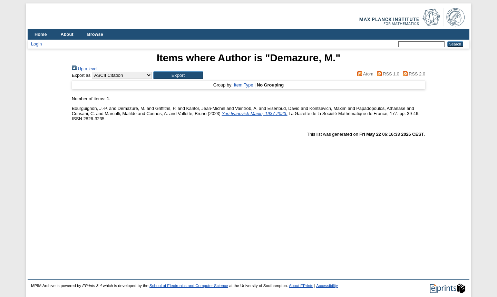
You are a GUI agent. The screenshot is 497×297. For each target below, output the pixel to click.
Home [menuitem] (41, 34)
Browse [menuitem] (95, 34)
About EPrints (301, 286)
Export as (81, 75)
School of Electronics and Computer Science (188, 286)
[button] (178, 75)
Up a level (84, 68)
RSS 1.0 (386, 73)
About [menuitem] (67, 34)
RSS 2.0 (412, 73)
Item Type (243, 85)
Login (36, 44)
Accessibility (327, 286)
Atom (364, 73)
